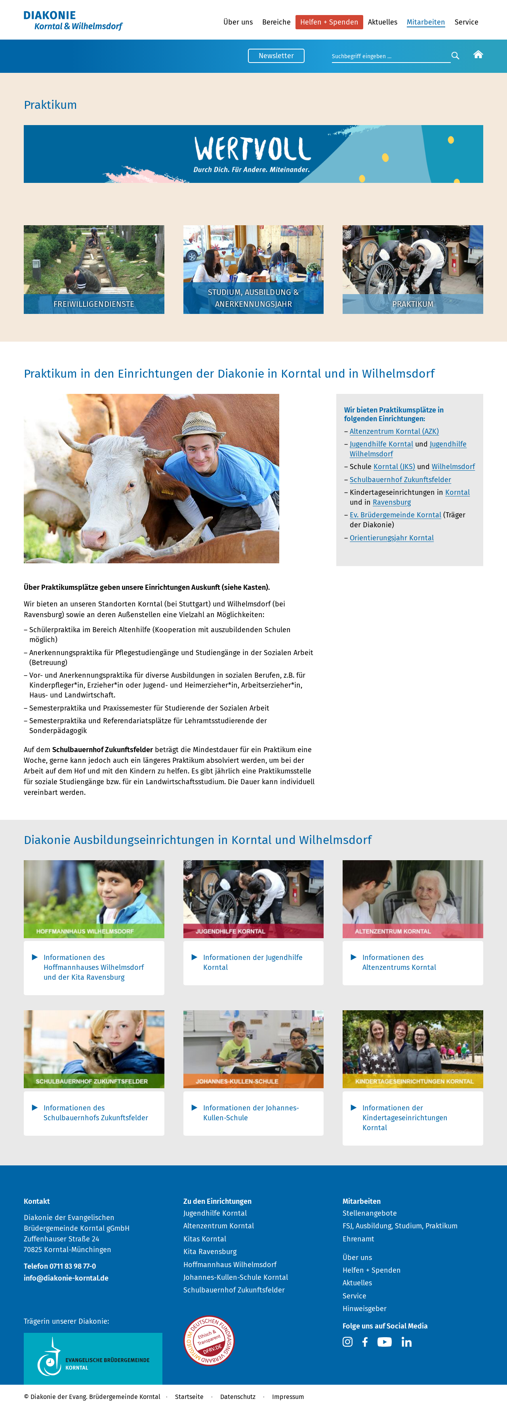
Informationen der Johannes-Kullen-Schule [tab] (251, 1113)
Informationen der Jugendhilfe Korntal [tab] (253, 962)
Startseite (189, 1397)
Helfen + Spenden (329, 22)
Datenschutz (237, 1397)
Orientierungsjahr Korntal (392, 538)
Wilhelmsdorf (453, 466)
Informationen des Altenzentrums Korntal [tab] (399, 962)
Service (466, 22)
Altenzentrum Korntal (218, 1226)
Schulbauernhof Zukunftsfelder (400, 479)
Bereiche (276, 22)
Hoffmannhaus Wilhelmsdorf (229, 1264)
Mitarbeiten (426, 22)
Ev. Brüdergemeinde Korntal (395, 515)
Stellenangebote (370, 1213)
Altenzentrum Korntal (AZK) (394, 431)
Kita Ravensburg (209, 1251)
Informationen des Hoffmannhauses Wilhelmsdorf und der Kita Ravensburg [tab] (94, 967)
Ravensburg (392, 502)
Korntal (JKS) (394, 466)
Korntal (457, 492)
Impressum (288, 1397)
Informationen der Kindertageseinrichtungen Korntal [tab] (405, 1118)
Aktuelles (382, 22)
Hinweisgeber (365, 1308)
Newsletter (276, 55)
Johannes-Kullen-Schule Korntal (235, 1277)
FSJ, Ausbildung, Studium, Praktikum (400, 1226)
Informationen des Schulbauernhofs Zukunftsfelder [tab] (96, 1113)
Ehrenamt (358, 1239)
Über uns (238, 22)
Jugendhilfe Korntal (381, 444)
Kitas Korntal (204, 1239)
